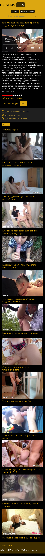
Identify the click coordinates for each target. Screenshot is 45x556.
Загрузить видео (27, 11)
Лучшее (15, 11)
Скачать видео (14, 103)
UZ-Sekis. (12, 4)
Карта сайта (6, 545)
